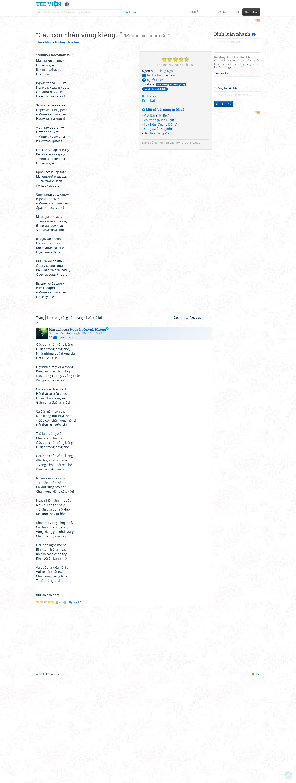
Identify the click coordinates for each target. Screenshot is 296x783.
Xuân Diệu (165, 225)
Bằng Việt (164, 239)
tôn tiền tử (162, 248)
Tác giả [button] (193, 12)
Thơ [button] (206, 12)
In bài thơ (154, 206)
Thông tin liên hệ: (225, 139)
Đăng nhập (251, 12)
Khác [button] (236, 12)
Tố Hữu (162, 221)
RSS (256, 779)
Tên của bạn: (222, 124)
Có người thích (61, 443)
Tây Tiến (150, 230)
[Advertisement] (148, 46)
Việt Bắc (150, 221)
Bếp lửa (149, 239)
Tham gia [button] (221, 12)
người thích (153, 185)
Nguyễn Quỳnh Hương (89, 435)
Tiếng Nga (165, 176)
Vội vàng (150, 225)
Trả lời (151, 202)
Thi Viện (48, 4)
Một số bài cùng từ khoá (163, 215)
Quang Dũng (167, 230)
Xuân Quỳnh (162, 234)
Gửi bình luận (223, 155)
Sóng (147, 234)
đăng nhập (230, 118)
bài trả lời (151, 181)
